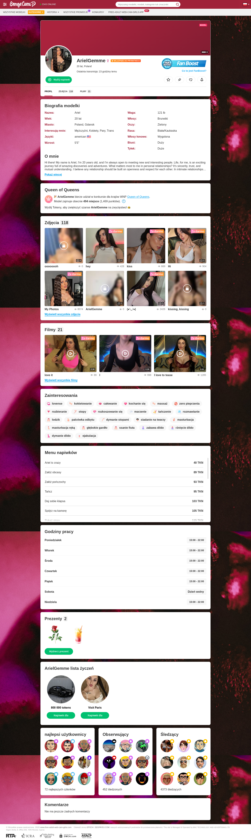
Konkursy (98, 12)
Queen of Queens (138, 196)
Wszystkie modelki (14, 12)
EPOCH (90, 827)
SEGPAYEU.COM (102, 827)
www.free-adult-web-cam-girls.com (55, 827)
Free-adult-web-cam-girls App (126, 11)
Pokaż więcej (53, 174)
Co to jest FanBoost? (194, 70)
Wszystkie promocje (76, 11)
